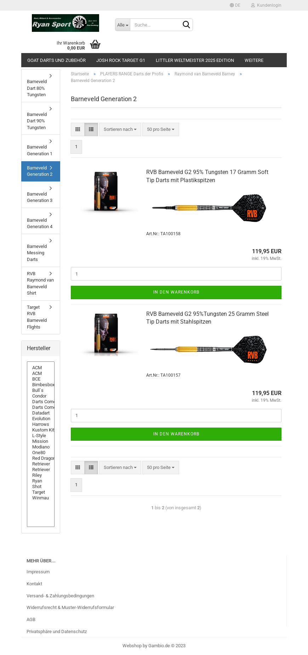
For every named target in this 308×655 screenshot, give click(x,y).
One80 (41, 453)
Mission (41, 441)
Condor (41, 396)
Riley (41, 475)
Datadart (41, 413)
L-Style (41, 436)
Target (41, 492)
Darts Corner (41, 402)
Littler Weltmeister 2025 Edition (195, 60)
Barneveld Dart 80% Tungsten (37, 88)
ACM (41, 368)
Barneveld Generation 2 (39, 171)
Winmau (41, 498)
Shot (41, 486)
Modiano (41, 447)
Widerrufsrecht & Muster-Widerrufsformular (70, 607)
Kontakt (34, 583)
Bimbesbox (41, 385)
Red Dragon (41, 458)
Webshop (132, 645)
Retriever (41, 464)
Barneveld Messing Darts (37, 253)
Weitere (254, 60)
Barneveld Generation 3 (39, 197)
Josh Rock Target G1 (120, 60)
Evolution (41, 419)
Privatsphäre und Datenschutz (57, 631)
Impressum (38, 571)
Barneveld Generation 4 (39, 224)
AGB (31, 619)
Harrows (41, 424)
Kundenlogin (266, 5)
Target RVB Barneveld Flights (37, 317)
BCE (41, 379)
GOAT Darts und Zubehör (56, 60)
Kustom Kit (41, 430)
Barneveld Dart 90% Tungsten (37, 121)
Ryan (41, 481)
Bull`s (41, 390)
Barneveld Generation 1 (39, 150)
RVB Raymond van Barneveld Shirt (40, 283)
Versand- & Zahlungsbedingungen (60, 595)
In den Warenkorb (176, 292)
